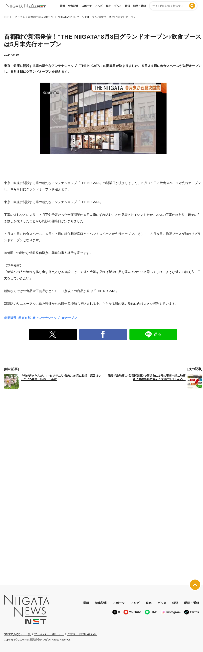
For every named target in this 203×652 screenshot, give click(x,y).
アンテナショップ (48, 317)
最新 (62, 5)
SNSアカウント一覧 (17, 634)
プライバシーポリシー (49, 634)
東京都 (26, 317)
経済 (127, 5)
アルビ (99, 5)
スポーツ (86, 5)
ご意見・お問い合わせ (82, 634)
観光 (108, 5)
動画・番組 (139, 5)
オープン (71, 317)
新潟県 (11, 317)
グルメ (118, 5)
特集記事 (73, 5)
